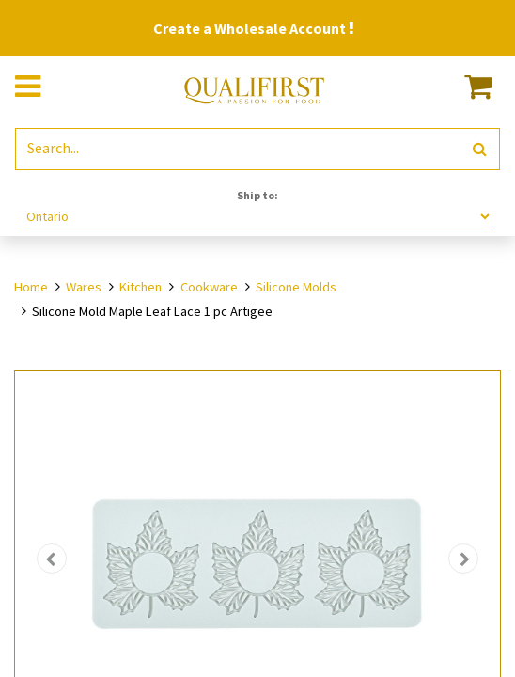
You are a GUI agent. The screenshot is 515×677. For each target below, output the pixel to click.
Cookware (209, 286)
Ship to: (257, 195)
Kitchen (140, 286)
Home (31, 286)
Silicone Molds (296, 286)
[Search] (479, 149)
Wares (83, 286)
